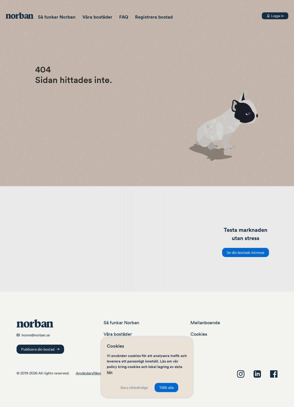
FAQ (123, 17)
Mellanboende (205, 322)
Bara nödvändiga (134, 387)
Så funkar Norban (57, 17)
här (109, 372)
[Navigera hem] (22, 15)
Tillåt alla (166, 387)
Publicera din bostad (40, 349)
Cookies (198, 334)
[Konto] (275, 15)
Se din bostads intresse (245, 252)
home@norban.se (36, 335)
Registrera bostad (154, 17)
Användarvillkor (88, 373)
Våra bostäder (97, 17)
